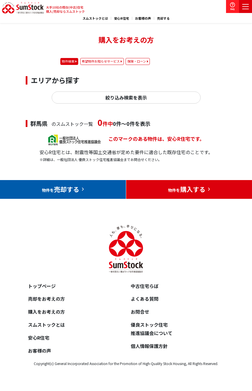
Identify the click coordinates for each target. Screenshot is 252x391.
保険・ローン (136, 61)
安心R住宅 (121, 18)
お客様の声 (143, 18)
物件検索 (68, 61)
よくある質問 (144, 298)
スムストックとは (95, 18)
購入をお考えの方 (46, 311)
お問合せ (140, 311)
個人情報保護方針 (149, 346)
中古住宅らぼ (144, 286)
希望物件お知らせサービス (101, 61)
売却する (163, 18)
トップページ (42, 286)
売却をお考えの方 (46, 298)
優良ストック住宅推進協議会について (151, 328)
